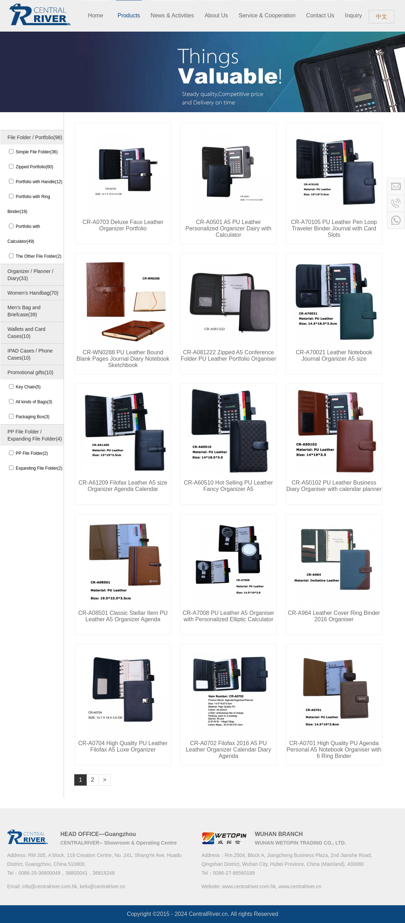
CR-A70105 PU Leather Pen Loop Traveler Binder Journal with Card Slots (334, 228)
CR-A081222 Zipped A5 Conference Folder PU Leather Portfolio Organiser (228, 355)
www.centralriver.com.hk (249, 886)
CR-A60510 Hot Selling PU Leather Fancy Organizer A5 (228, 486)
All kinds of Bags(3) (30, 401)
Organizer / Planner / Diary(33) (30, 274)
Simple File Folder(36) (33, 151)
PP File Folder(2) (28, 453)
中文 (381, 16)
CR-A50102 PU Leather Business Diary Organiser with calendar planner (334, 486)
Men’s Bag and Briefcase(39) (23, 311)
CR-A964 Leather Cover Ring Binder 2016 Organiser (334, 616)
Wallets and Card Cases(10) (26, 332)
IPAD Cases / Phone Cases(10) (30, 354)
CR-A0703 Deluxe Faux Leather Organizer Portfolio (122, 225)
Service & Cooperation (267, 15)
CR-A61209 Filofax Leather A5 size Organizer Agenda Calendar (123, 486)
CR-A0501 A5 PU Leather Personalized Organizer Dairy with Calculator (228, 228)
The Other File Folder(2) (35, 256)
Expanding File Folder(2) (36, 468)
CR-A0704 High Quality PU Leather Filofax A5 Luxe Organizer (123, 746)
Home (95, 15)
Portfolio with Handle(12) (36, 181)
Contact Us (320, 15)
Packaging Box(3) (29, 416)
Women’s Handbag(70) (32, 293)
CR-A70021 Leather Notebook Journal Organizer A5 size (334, 355)
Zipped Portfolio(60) (31, 166)
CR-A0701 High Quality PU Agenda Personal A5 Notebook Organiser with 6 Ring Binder (334, 749)
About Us (216, 15)
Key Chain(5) (24, 386)
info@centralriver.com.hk (49, 886)
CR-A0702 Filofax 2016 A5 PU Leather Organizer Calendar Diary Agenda (228, 749)
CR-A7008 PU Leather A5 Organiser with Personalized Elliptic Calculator (228, 616)
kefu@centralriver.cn (102, 886)
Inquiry (353, 15)
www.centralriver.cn (300, 886)
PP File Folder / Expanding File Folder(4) (34, 435)
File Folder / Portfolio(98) (34, 137)
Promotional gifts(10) (30, 372)
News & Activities (172, 15)
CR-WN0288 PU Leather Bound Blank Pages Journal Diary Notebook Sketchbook (122, 358)
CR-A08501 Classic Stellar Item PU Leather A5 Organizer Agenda (123, 616)
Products (129, 15)
